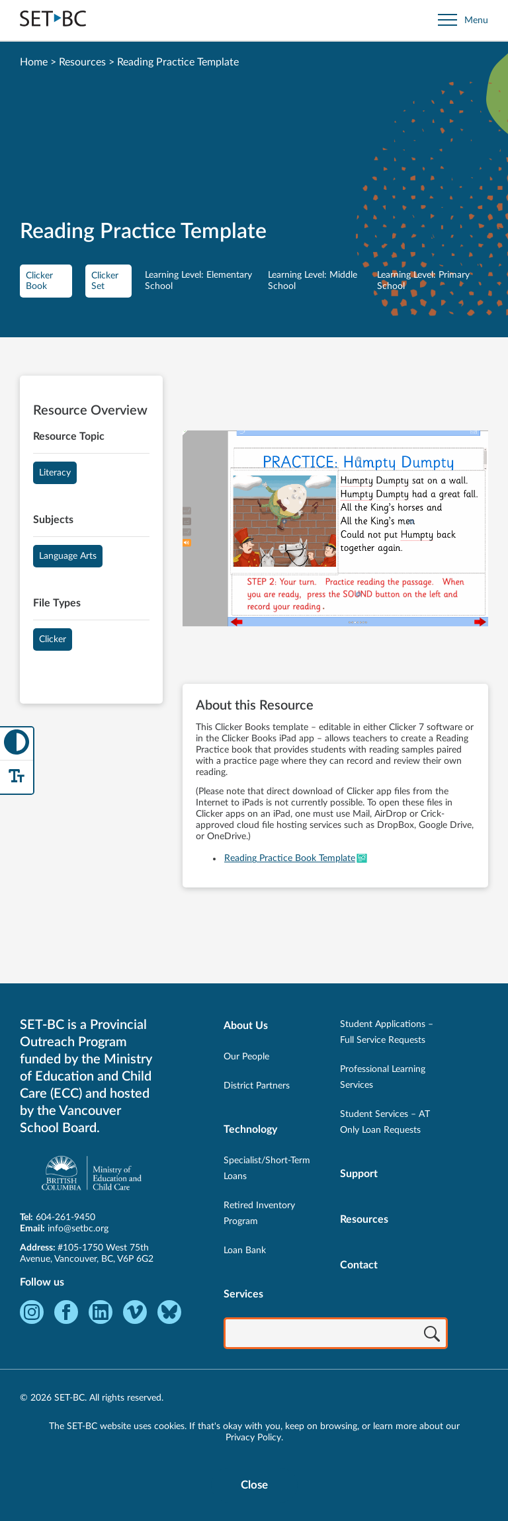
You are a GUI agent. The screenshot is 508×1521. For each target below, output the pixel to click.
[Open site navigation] (463, 20)
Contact (359, 1265)
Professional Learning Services (382, 1077)
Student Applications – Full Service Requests (386, 1032)
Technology (250, 1129)
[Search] (432, 1334)
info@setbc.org (78, 1228)
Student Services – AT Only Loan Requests (385, 1122)
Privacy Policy (253, 1437)
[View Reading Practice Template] (335, 530)
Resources (82, 62)
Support (359, 1174)
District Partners (257, 1085)
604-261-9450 (65, 1217)
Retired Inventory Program (259, 1213)
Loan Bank (245, 1250)
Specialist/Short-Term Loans (267, 1168)
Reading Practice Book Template (289, 858)
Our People (246, 1056)
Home (34, 62)
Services (243, 1294)
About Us (246, 1025)
